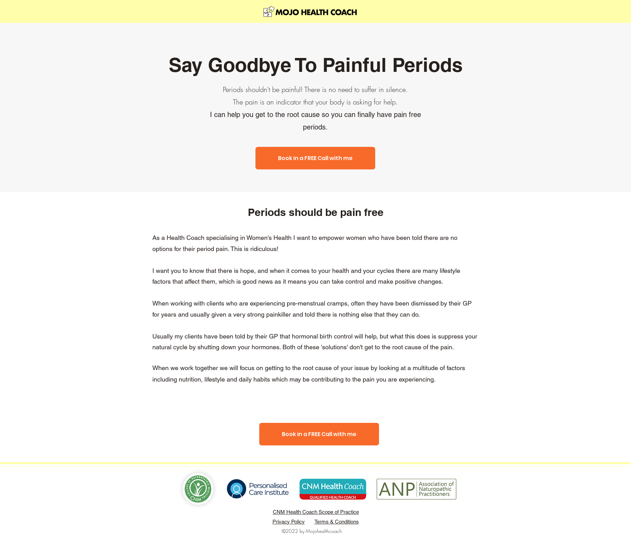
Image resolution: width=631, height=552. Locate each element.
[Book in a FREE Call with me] (315, 158)
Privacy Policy (288, 522)
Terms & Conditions (336, 522)
